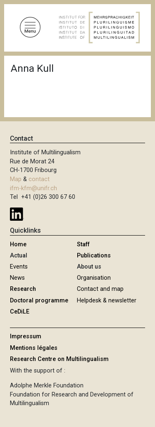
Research (23, 289)
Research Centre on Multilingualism (59, 359)
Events (19, 266)
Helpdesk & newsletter (106, 300)
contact (39, 179)
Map (15, 179)
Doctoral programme (39, 300)
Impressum (25, 336)
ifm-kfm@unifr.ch (33, 188)
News (17, 277)
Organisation (94, 277)
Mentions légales (33, 348)
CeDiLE (19, 311)
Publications (94, 255)
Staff (83, 244)
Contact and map (100, 289)
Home (18, 244)
